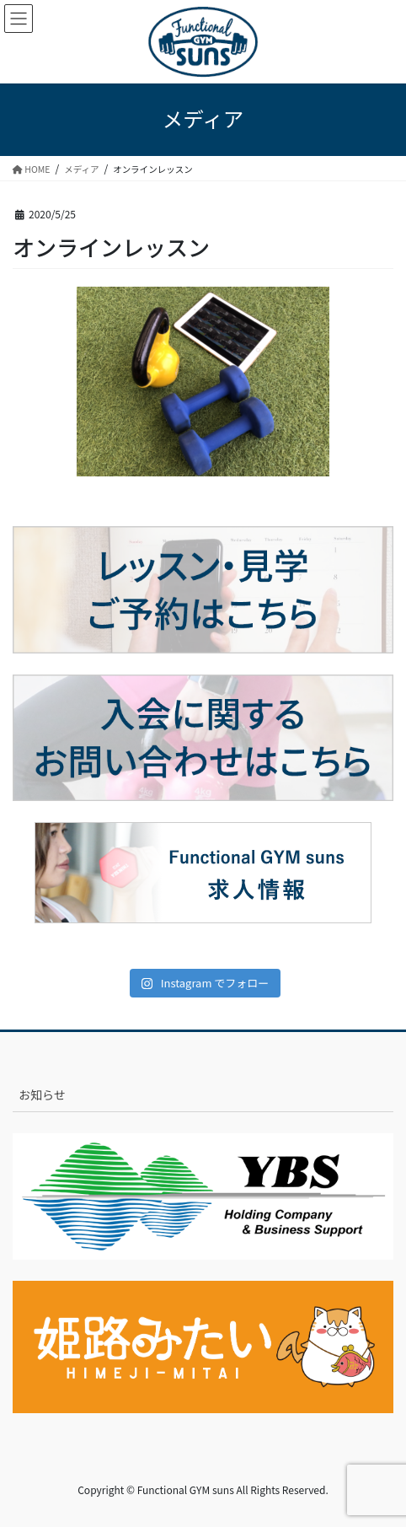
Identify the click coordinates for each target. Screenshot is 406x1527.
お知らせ (42, 1094)
